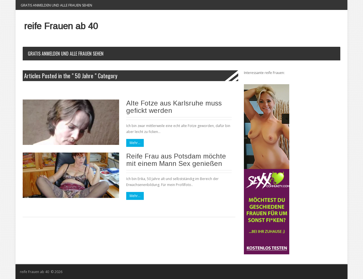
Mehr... (135, 142)
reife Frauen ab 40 (61, 26)
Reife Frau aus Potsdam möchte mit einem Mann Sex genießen (176, 159)
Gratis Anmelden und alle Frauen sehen (56, 5)
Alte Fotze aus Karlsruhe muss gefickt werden (174, 106)
